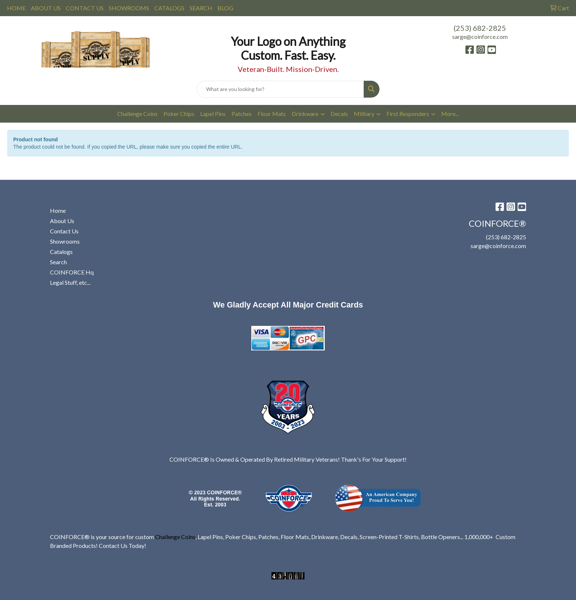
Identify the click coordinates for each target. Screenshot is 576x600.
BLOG (225, 7)
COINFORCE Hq (72, 272)
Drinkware (305, 113)
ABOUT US (46, 7)
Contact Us (64, 231)
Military (364, 113)
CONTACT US (85, 7)
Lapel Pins (213, 113)
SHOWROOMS (129, 7)
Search (58, 261)
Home (58, 210)
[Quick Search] (280, 89)
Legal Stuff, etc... (70, 282)
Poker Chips (178, 113)
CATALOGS (169, 7)
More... (450, 113)
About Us (62, 220)
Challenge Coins (137, 113)
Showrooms (65, 241)
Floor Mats (272, 113)
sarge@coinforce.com (480, 36)
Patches (241, 113)
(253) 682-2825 (480, 27)
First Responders (407, 113)
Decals (339, 113)
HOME (16, 7)
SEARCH (201, 7)
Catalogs (61, 251)
